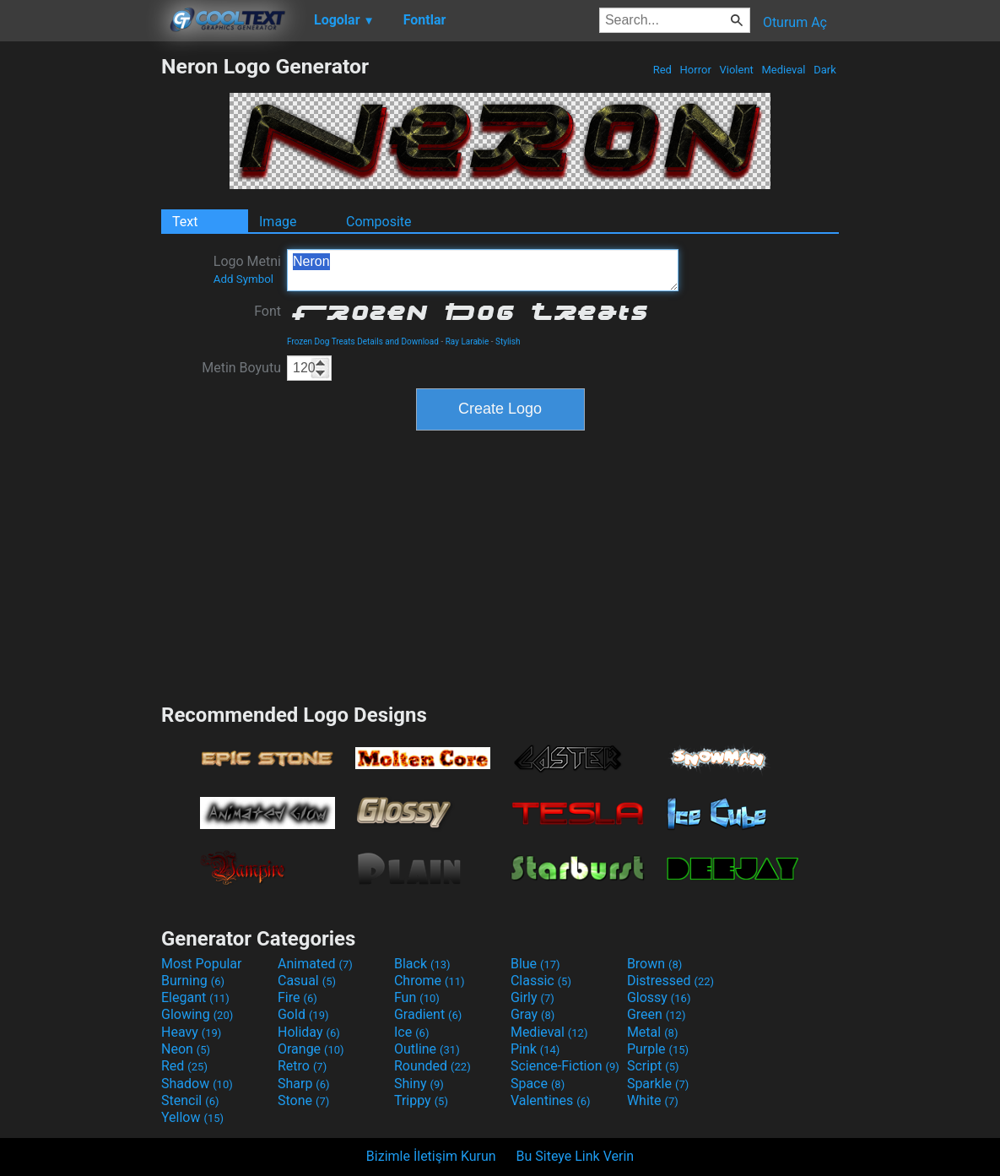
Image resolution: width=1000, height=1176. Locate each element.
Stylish (507, 341)
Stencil (190, 1100)
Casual (307, 981)
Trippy (421, 1100)
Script (653, 1066)
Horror (695, 69)
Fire (297, 997)
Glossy (659, 997)
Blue (535, 964)
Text (184, 222)
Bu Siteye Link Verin (575, 1156)
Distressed (670, 981)
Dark (825, 69)
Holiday (309, 1032)
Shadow (197, 1084)
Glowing (197, 1014)
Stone (303, 1100)
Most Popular (201, 964)
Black (422, 964)
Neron (482, 270)
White (652, 1100)
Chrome (429, 981)
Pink (535, 1049)
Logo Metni (247, 269)
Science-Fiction (565, 1066)
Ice (411, 1032)
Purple (658, 1049)
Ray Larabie (467, 341)
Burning (192, 981)
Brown (654, 964)
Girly (532, 997)
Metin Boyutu (241, 368)
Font (267, 311)
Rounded (432, 1066)
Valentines (551, 1100)
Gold (303, 1014)
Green (656, 1014)
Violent (736, 69)
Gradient (428, 1014)
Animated (315, 964)
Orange (311, 1049)
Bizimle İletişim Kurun (431, 1156)
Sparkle (658, 1084)
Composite (379, 222)
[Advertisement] (80, 307)
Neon (185, 1049)
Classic (541, 981)
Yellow (192, 1117)
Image (278, 222)
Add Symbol (243, 279)
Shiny (419, 1084)
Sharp (304, 1084)
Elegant (195, 997)
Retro (302, 1066)
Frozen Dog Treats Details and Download (363, 341)
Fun (417, 997)
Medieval (783, 69)
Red (662, 69)
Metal (652, 1032)
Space (538, 1084)
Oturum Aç (795, 22)
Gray (532, 1014)
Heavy (191, 1032)
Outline (427, 1049)
